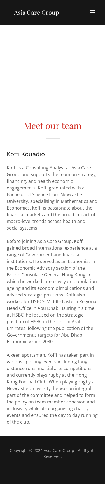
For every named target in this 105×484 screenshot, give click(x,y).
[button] (92, 12)
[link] (36, 13)
